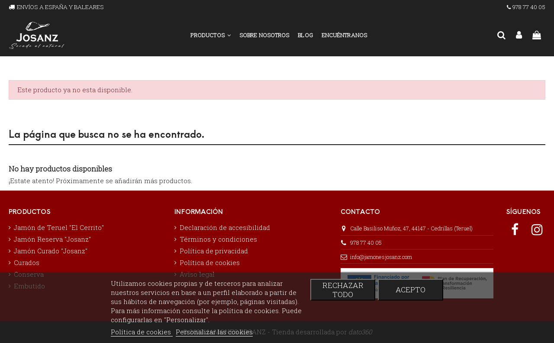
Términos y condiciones (218, 239)
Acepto (410, 289)
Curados (26, 262)
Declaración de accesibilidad (225, 227)
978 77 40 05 (366, 242)
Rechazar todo (343, 289)
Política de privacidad (214, 250)
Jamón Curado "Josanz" (50, 250)
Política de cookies (210, 262)
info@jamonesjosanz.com (381, 256)
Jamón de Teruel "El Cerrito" (59, 227)
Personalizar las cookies (214, 331)
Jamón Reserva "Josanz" (52, 239)
